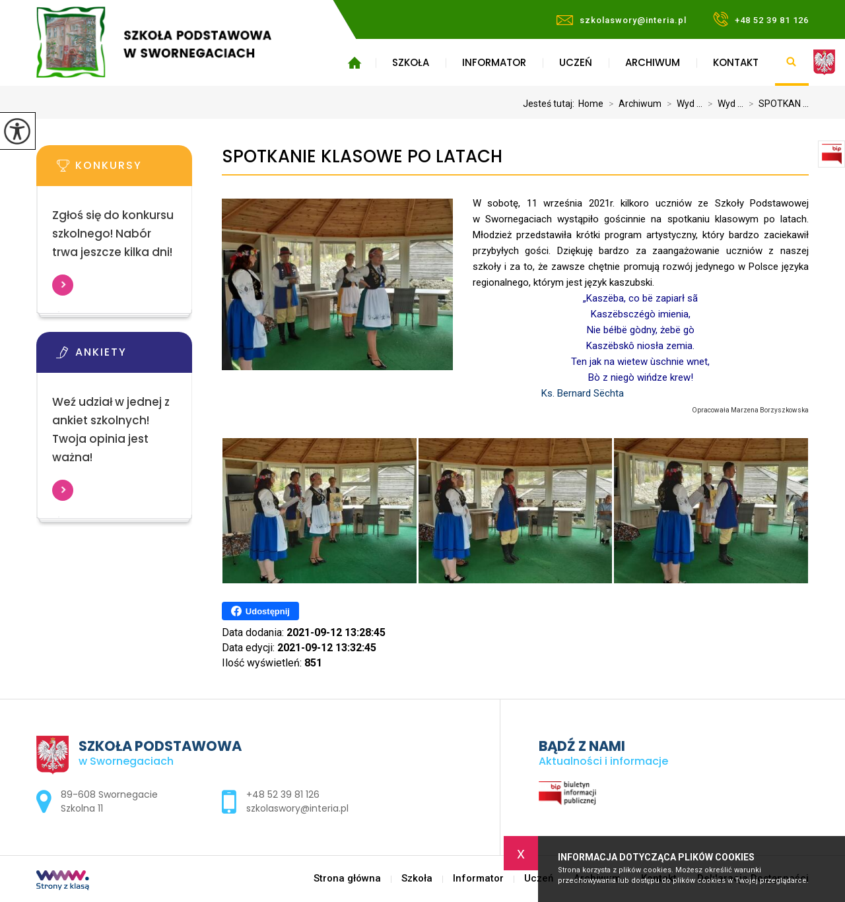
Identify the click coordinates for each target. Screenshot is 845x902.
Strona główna (354, 63)
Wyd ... (681, 103)
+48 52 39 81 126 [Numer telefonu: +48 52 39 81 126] (283, 794)
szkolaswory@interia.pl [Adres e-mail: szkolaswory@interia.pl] (297, 808)
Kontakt (736, 62)
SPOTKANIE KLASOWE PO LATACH (362, 156)
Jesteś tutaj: (550, 103)
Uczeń (575, 62)
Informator (494, 62)
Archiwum (652, 62)
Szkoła (410, 62)
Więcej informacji (62, 285)
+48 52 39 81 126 (761, 19)
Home (590, 103)
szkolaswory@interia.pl (622, 20)
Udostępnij (260, 611)
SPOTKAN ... (776, 103)
